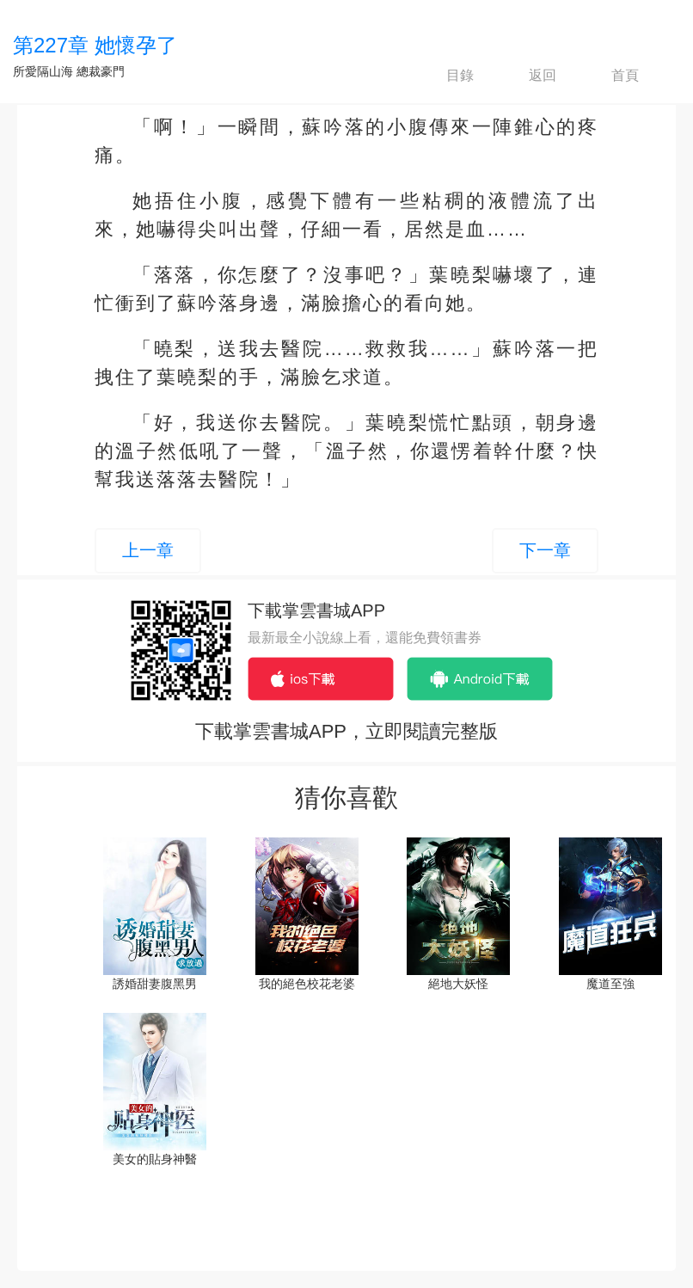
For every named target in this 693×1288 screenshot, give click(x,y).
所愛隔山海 (43, 71)
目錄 (445, 75)
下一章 (545, 550)
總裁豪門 (101, 71)
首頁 (610, 75)
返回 (528, 75)
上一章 (148, 550)
